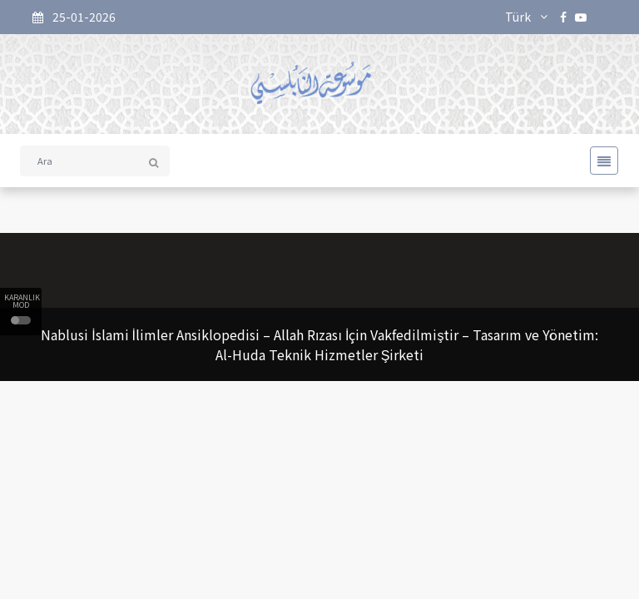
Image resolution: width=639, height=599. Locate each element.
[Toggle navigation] (599, 160)
